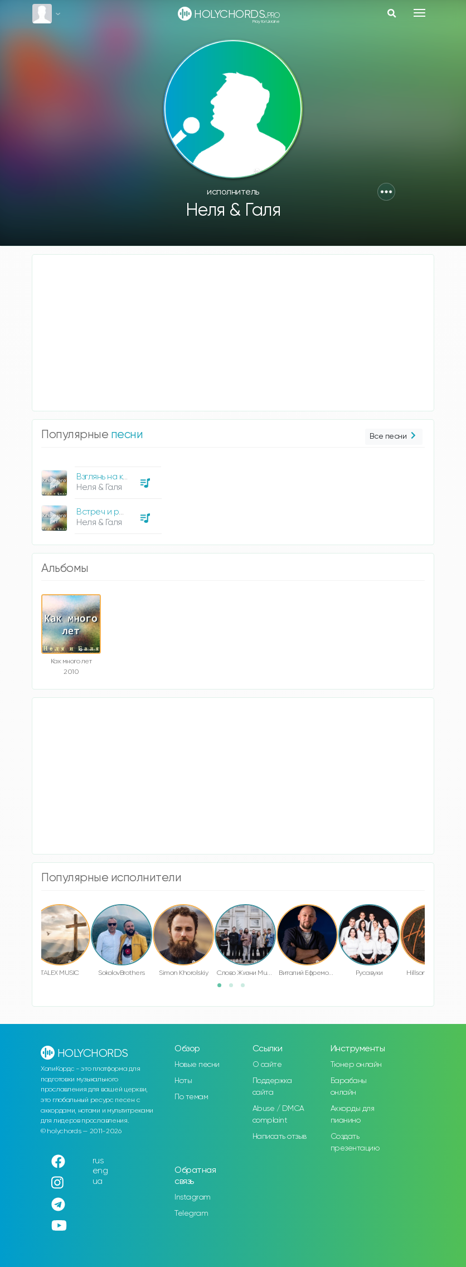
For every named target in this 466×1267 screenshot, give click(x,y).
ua (98, 1181)
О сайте (267, 1065)
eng (100, 1171)
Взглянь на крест (109, 477)
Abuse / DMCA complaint (278, 1114)
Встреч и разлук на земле (126, 512)
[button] (386, 191)
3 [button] (246, 988)
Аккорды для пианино (353, 1114)
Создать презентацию (355, 1142)
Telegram (191, 1213)
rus (98, 1161)
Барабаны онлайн (349, 1086)
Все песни (394, 437)
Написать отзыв (280, 1136)
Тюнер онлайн (356, 1065)
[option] (100, 496)
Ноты (183, 1081)
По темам (191, 1097)
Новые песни (197, 1065)
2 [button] (234, 988)
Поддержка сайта (272, 1086)
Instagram (192, 1197)
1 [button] (223, 988)
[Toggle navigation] (419, 13)
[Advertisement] (233, 333)
